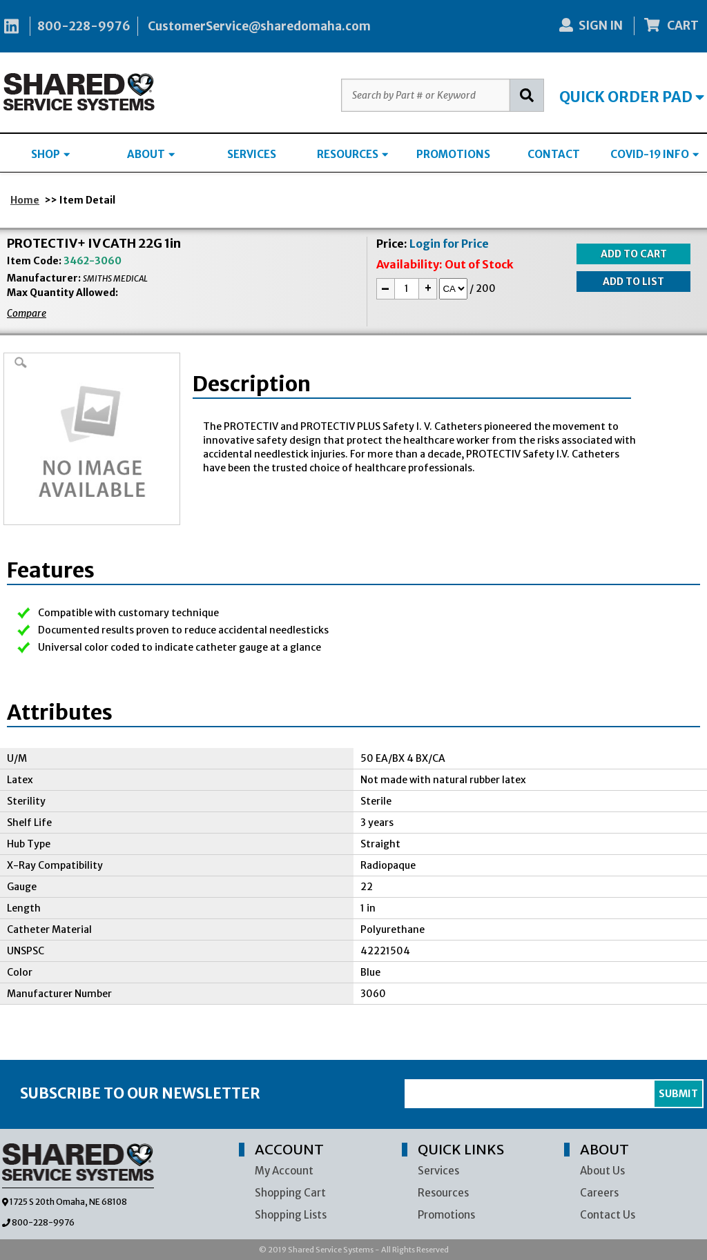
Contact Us (607, 1214)
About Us (602, 1170)
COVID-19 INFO (654, 154)
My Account (284, 1170)
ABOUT (151, 154)
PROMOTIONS (453, 154)
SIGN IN (591, 25)
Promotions (446, 1214)
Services (438, 1170)
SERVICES (251, 154)
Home (24, 200)
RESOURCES (352, 154)
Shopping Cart (290, 1192)
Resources (443, 1192)
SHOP (50, 154)
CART (671, 25)
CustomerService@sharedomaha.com (259, 26)
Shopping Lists (291, 1214)
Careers (599, 1192)
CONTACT (553, 154)
